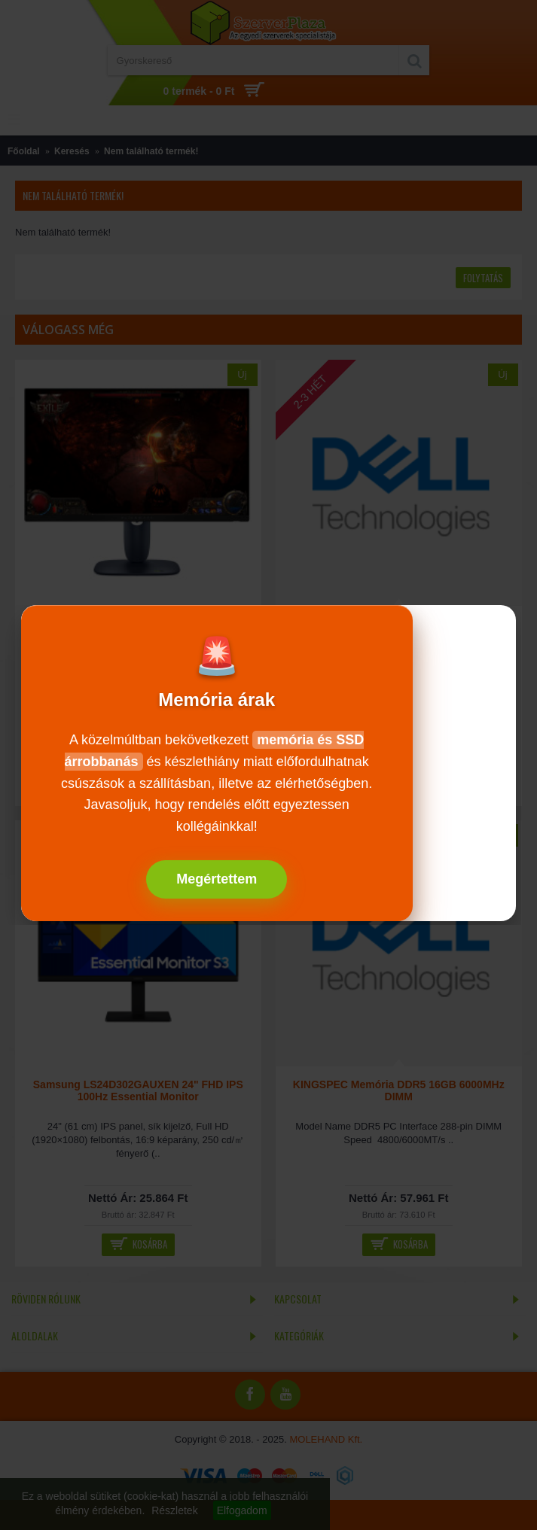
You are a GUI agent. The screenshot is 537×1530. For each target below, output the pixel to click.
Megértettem (216, 879)
